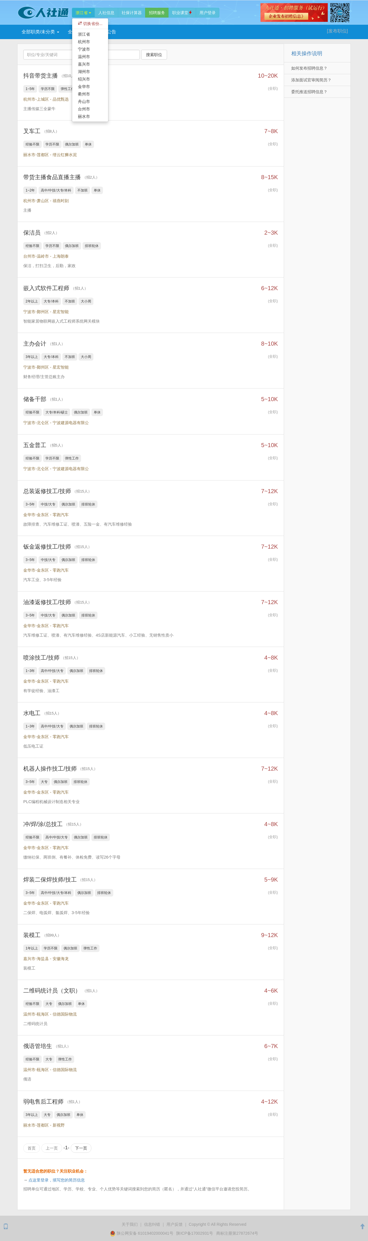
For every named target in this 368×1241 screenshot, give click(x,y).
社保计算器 (132, 12)
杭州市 (84, 41)
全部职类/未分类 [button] (40, 31)
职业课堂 (182, 12)
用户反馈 (174, 1224)
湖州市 (84, 71)
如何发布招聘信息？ (309, 68)
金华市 (84, 86)
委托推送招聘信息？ (309, 91)
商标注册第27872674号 (237, 1233)
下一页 (81, 1148)
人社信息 (106, 12)
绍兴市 (84, 79)
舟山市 (84, 101)
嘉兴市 (84, 64)
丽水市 (84, 116)
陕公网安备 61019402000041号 (142, 1233)
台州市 (84, 109)
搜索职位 (154, 54)
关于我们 (130, 1224)
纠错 (152, 1224)
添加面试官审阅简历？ (311, 80)
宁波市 (84, 49)
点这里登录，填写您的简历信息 (56, 1180)
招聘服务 (157, 12)
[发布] (337, 30)
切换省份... (90, 23)
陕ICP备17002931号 (194, 1233)
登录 (208, 12)
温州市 (84, 56)
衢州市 (84, 94)
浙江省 (83, 12)
